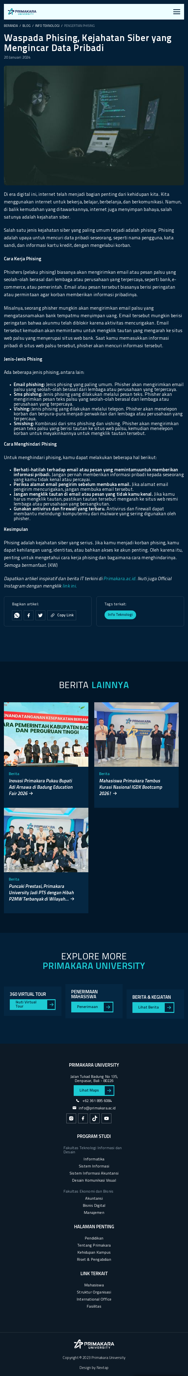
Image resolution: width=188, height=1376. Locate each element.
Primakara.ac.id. (120, 579)
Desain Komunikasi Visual (94, 1181)
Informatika (93, 1159)
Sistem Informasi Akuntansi (94, 1174)
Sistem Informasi (94, 1166)
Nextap (102, 1368)
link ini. (69, 586)
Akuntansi (94, 1199)
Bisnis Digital (94, 1206)
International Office (94, 1300)
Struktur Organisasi (94, 1292)
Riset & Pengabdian (94, 1260)
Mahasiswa (94, 1285)
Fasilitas (94, 1307)
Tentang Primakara (94, 1246)
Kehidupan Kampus (94, 1253)
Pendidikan (94, 1238)
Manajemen (94, 1213)
